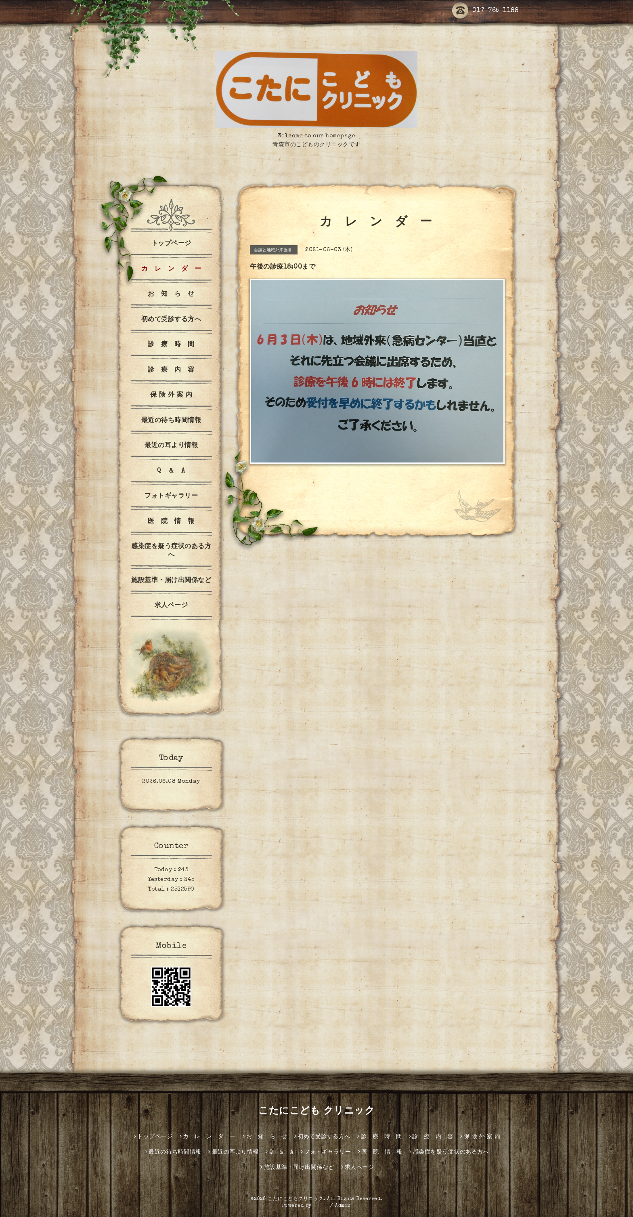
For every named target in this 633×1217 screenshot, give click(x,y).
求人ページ (171, 606)
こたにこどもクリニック (295, 1199)
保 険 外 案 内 (171, 395)
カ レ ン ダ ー (171, 269)
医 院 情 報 (171, 522)
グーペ (321, 1206)
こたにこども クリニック (316, 1111)
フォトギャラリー (171, 496)
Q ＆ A (171, 471)
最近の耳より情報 (171, 446)
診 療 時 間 (171, 345)
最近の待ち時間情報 (171, 421)
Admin (343, 1206)
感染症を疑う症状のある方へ (171, 551)
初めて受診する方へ (171, 320)
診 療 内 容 (171, 370)
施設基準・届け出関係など (171, 581)
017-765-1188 (485, 11)
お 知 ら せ (171, 294)
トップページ (171, 244)
